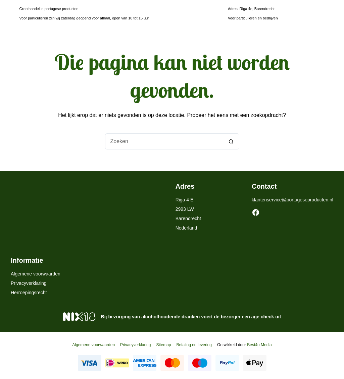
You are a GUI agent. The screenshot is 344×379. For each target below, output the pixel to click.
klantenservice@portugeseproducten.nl (292, 199)
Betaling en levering (193, 344)
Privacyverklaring (29, 283)
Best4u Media (259, 344)
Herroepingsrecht (29, 292)
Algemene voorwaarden (35, 273)
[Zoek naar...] (164, 141)
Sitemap (163, 344)
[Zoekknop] (231, 141)
